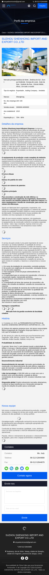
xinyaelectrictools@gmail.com (13, 1)
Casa (4, 32)
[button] (8, 75)
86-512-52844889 (40, 1)
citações (42, 6)
